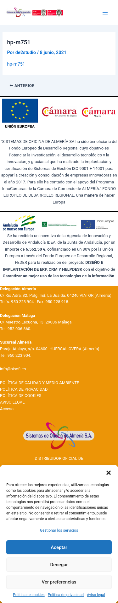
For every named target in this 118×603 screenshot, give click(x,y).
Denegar (59, 565)
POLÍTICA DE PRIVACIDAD (24, 389)
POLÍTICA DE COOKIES (20, 395)
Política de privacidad (66, 595)
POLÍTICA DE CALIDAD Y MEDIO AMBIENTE (39, 382)
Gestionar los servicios (59, 530)
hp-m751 (16, 64)
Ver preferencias (59, 582)
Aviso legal (96, 595)
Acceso (7, 408)
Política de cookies (29, 595)
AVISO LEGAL (12, 402)
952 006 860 (19, 328)
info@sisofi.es (13, 369)
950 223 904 (22, 301)
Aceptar (59, 547)
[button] (108, 473)
